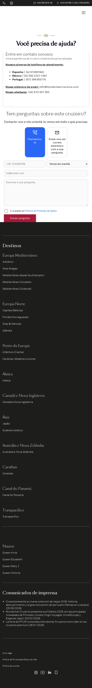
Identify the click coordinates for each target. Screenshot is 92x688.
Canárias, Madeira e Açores (19, 359)
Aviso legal (7, 653)
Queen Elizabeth (12, 559)
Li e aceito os (33, 210)
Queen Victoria (11, 573)
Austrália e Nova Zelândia (18, 452)
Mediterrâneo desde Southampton (23, 275)
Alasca (7, 380)
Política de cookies (11, 666)
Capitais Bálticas (13, 310)
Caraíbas (8, 473)
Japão (6, 423)
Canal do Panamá (13, 495)
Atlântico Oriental (13, 352)
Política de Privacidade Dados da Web (20, 659)
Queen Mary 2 (11, 566)
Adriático (8, 262)
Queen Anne (10, 552)
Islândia (7, 330)
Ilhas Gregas (10, 268)
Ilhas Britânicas (12, 324)
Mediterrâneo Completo (17, 282)
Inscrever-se (43, 3)
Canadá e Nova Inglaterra (18, 402)
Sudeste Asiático (13, 430)
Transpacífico (11, 516)
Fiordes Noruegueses (15, 317)
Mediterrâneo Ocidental (17, 289)
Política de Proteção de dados (41, 210)
